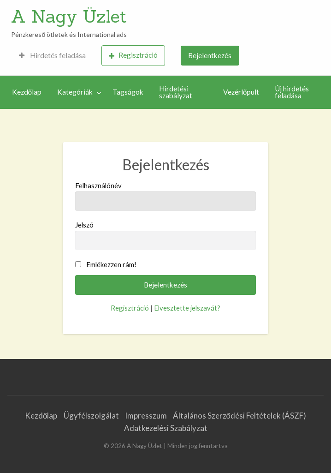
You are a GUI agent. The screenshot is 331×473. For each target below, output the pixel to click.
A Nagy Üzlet (69, 16)
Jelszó (165, 235)
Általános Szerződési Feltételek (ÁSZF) (239, 415)
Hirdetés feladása (52, 55)
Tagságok (127, 92)
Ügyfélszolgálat (91, 415)
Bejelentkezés (209, 55)
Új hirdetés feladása (292, 92)
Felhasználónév (165, 196)
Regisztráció (133, 55)
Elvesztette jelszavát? (187, 308)
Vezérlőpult (241, 92)
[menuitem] (52, 56)
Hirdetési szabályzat (175, 92)
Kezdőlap (27, 92)
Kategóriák (75, 92)
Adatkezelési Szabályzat (165, 428)
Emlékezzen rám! (111, 264)
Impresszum (146, 415)
